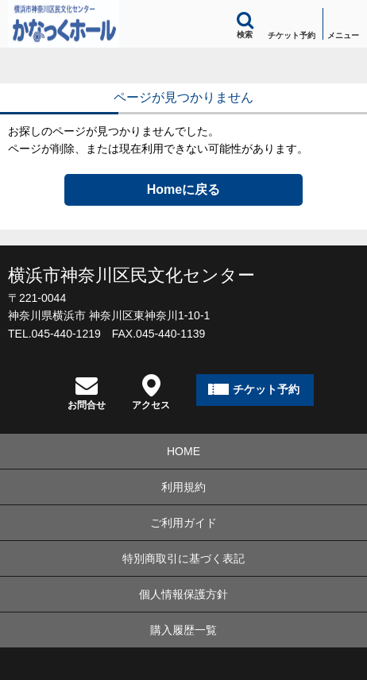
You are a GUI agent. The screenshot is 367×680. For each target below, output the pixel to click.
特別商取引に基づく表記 (183, 558)
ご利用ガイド (183, 522)
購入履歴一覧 (183, 630)
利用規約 (183, 487)
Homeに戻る (183, 189)
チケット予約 (291, 35)
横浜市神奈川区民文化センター (131, 275)
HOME (183, 451)
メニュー (343, 35)
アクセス (151, 392)
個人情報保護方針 (183, 594)
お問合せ (87, 392)
